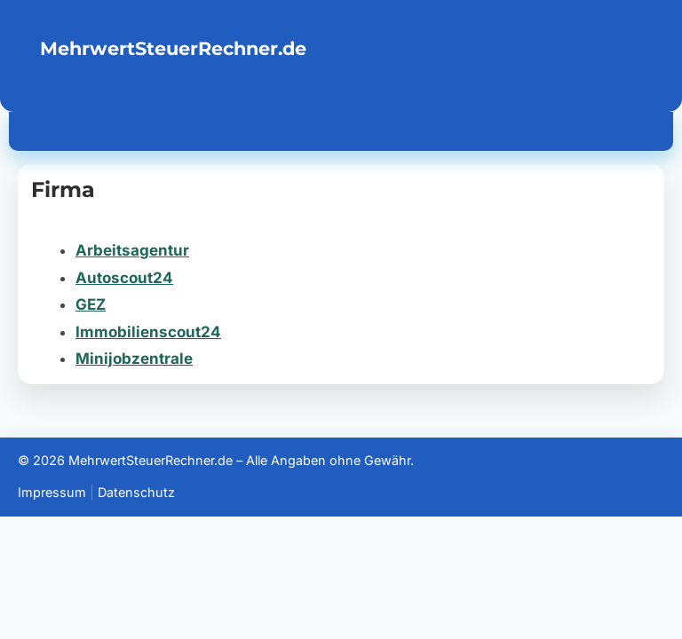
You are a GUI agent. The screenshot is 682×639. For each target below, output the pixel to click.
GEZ (90, 304)
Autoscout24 (124, 278)
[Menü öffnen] (648, 128)
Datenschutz (136, 492)
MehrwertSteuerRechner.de (173, 48)
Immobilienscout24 (148, 332)
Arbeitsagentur (132, 250)
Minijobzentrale (134, 358)
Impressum (52, 492)
